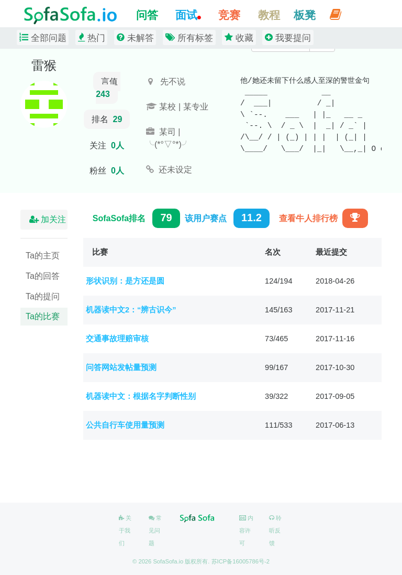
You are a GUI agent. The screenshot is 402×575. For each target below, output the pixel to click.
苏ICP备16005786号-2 (240, 561)
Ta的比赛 (43, 316)
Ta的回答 (43, 276)
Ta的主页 (43, 255)
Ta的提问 (43, 296)
